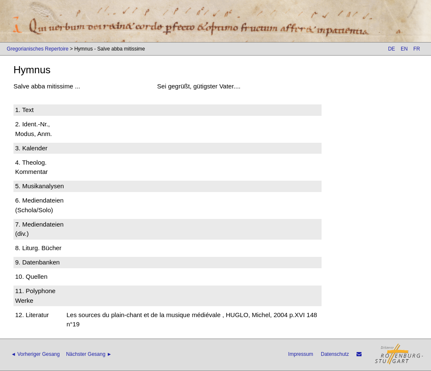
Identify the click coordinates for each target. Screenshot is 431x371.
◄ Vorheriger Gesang (35, 354)
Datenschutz (335, 354)
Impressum (300, 354)
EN (404, 49)
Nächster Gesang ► (89, 354)
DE (391, 49)
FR (416, 49)
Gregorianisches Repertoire (38, 49)
